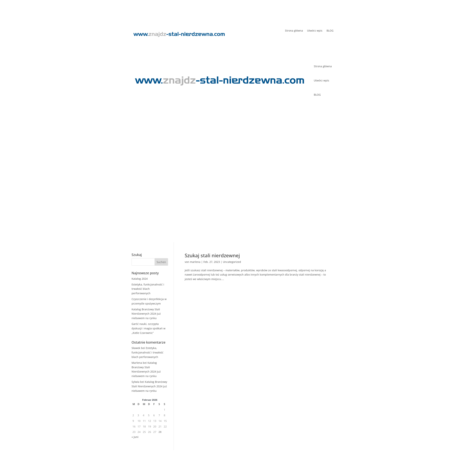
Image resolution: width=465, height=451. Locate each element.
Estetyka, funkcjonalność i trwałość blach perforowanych (148, 289)
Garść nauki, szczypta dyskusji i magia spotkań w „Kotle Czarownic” (148, 328)
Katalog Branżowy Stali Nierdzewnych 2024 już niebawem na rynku (146, 314)
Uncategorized (232, 262)
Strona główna (294, 30)
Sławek (136, 348)
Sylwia (135, 382)
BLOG (330, 30)
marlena (195, 262)
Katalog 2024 (140, 278)
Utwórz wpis (314, 30)
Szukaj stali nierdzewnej (212, 255)
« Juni (135, 437)
